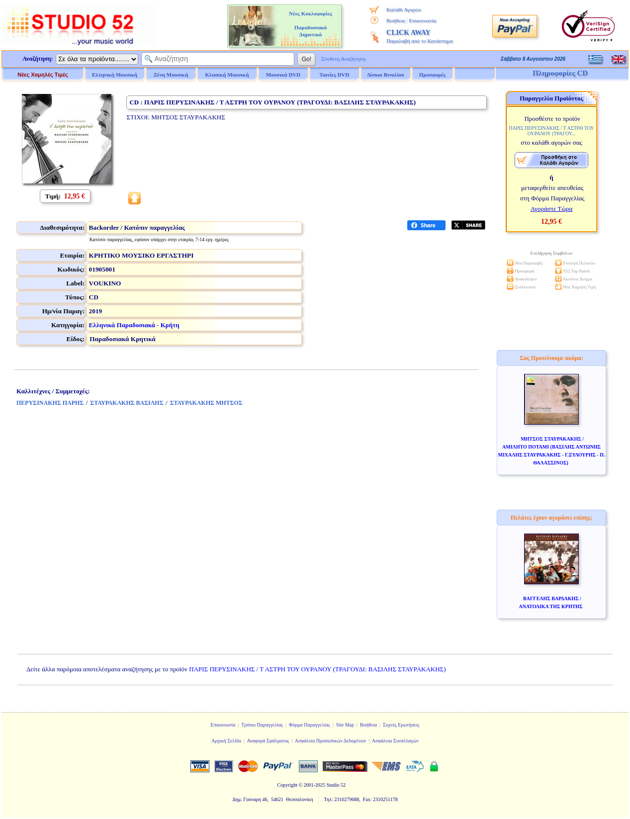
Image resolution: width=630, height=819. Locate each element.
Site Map (345, 725)
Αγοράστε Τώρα (552, 208)
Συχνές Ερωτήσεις (401, 725)
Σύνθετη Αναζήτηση (343, 59)
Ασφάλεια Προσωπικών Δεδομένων (330, 740)
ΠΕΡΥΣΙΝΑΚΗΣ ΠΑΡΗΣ (50, 402)
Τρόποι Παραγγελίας (262, 725)
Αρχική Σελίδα (226, 740)
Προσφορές (432, 75)
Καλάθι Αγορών (403, 9)
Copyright (287, 785)
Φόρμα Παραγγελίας (309, 725)
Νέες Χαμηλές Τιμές (42, 75)
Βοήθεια (395, 20)
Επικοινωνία (422, 20)
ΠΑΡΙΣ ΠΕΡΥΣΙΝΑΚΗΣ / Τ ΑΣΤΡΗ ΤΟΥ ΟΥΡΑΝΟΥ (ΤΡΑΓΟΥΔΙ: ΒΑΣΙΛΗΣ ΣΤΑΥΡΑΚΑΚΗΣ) (317, 669)
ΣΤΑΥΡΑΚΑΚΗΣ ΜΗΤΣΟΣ (206, 402)
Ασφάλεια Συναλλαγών (395, 740)
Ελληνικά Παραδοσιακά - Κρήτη (134, 325)
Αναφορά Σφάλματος (268, 740)
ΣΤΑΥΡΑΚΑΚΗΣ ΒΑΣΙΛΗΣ (126, 402)
